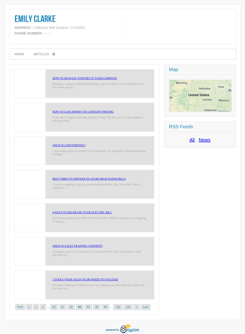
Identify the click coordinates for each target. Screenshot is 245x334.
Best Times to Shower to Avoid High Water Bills (89, 178)
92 (71, 307)
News (204, 139)
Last (145, 307)
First (20, 307)
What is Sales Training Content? (78, 246)
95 (96, 307)
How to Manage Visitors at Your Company (85, 78)
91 (62, 307)
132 (118, 307)
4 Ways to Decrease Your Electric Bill (82, 212)
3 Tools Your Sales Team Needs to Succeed (85, 279)
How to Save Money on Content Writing (83, 111)
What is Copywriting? (69, 145)
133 (128, 307)
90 (53, 307)
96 (105, 307)
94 (88, 307)
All (192, 139)
